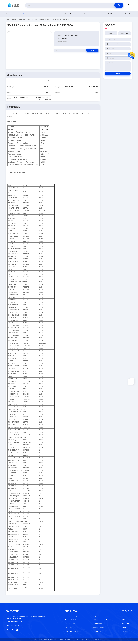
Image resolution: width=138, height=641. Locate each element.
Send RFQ (108, 14)
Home (8, 14)
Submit (117, 73)
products (26, 14)
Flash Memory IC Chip (24, 19)
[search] (118, 5)
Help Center (125, 631)
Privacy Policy (125, 627)
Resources (88, 14)
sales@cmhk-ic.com (14, 621)
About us (68, 14)
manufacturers (47, 14)
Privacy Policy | (38, 639)
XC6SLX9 (44, 129)
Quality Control (126, 623)
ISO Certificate (126, 620)
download (128, 14)
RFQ (92, 50)
